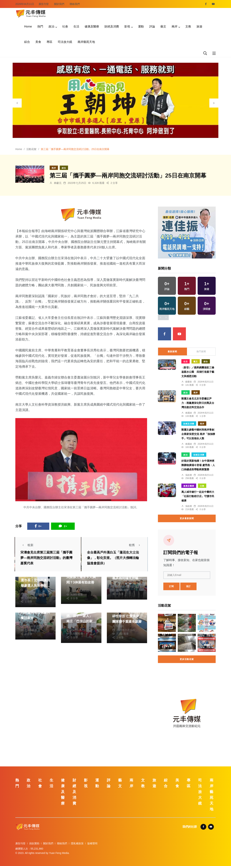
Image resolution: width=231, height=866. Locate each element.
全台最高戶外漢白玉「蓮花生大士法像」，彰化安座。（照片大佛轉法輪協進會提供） (113, 558)
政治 (51, 26)
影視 (127, 26)
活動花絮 (31, 149)
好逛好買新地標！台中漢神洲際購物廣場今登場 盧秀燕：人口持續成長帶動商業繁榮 (198, 465)
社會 (65, 26)
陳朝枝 (120, 582)
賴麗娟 (188, 413)
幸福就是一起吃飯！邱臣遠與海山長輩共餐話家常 (35, 612)
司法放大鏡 (65, 41)
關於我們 (59, 4)
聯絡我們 (75, 4)
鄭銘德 (29, 622)
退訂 (188, 586)
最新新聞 (172, 351)
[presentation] (17, 103)
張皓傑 (188, 475)
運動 (141, 26)
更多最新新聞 (187, 518)
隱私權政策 (77, 843)
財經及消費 (111, 26)
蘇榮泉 (188, 381)
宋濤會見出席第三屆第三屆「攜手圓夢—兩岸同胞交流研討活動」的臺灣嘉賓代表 (46, 558)
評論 (152, 26)
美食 (38, 41)
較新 (26, 545)
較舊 (135, 545)
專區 (49, 41)
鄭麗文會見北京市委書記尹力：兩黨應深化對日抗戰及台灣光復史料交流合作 (197, 403)
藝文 (163, 26)
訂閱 (171, 586)
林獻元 (58, 182)
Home (28, 26)
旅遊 (199, 26)
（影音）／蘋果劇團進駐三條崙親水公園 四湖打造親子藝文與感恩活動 (197, 372)
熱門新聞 (201, 351)
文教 (188, 26)
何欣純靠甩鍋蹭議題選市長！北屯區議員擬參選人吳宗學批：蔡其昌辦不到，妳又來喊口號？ (35, 585)
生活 (76, 26)
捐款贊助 (34, 843)
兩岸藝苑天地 (86, 41)
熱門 (40, 26)
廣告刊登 (44, 4)
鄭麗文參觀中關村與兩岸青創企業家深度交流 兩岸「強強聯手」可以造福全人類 (198, 434)
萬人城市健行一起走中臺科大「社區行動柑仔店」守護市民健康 (197, 496)
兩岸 (174, 26)
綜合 (27, 41)
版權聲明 (92, 843)
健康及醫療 (92, 26)
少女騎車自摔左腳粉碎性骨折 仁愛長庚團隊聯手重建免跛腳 (126, 616)
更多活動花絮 (187, 659)
